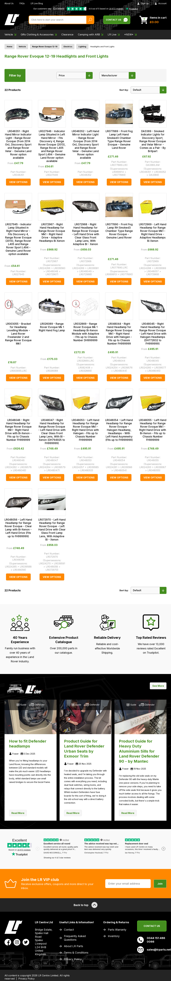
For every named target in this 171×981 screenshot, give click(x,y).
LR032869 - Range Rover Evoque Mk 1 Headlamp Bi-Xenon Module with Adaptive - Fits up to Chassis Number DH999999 (85, 332)
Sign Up (143, 3)
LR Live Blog (37, 3)
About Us (9, 3)
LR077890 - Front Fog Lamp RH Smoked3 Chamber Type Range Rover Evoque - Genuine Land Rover (119, 231)
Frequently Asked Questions (75, 938)
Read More (17, 813)
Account (160, 3)
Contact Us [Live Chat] (117, 20)
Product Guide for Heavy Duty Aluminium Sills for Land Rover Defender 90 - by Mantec (139, 751)
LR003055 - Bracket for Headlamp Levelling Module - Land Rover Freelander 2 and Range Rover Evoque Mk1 (18, 333)
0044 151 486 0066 (151, 939)
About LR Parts (73, 946)
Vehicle (22, 46)
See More (158, 685)
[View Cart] (152, 20)
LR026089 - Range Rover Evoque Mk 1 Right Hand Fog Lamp (52, 327)
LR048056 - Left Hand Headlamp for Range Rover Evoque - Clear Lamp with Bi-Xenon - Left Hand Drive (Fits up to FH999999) (18, 528)
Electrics (68, 46)
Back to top (85, 905)
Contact (69, 929)
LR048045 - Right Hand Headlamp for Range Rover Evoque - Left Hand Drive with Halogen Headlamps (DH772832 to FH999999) (152, 333)
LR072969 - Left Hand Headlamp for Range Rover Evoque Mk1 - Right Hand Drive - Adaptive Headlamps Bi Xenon (152, 232)
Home (9, 46)
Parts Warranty (117, 929)
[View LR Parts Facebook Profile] (8, 942)
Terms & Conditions (76, 952)
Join (160, 883)
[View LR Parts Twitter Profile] (26, 942)
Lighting (82, 46)
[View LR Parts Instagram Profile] (17, 942)
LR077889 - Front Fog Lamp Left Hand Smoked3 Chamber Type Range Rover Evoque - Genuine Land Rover (119, 139)
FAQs (22, 3)
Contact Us (152, 925)
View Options (18, 182)
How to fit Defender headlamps (27, 744)
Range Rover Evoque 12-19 (44, 46)
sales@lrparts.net (151, 949)
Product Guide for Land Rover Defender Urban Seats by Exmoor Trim (84, 749)
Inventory (114, 936)
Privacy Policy (73, 959)
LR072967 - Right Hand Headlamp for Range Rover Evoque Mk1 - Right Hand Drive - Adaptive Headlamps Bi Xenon (52, 232)
